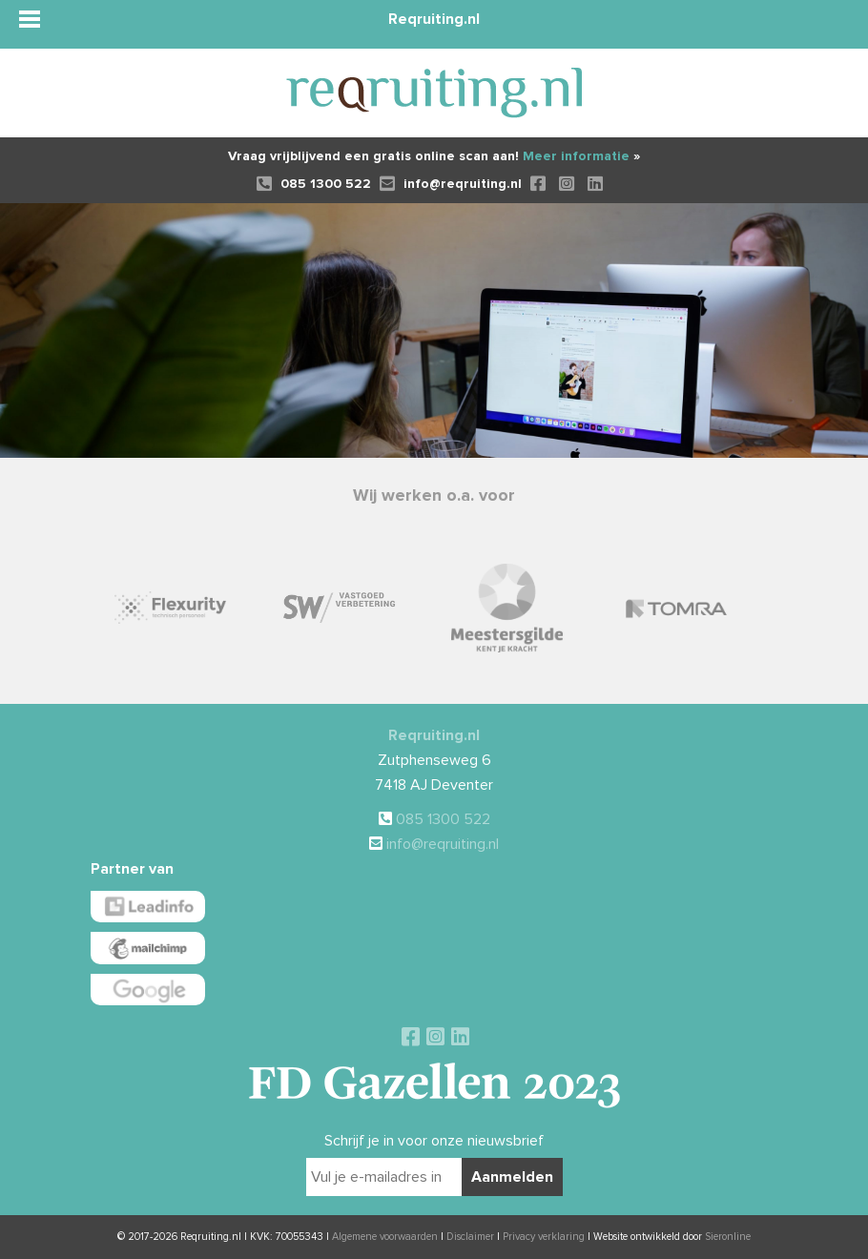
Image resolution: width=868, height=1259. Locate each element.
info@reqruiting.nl (451, 183)
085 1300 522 (314, 183)
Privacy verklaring (544, 1236)
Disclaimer (470, 1236)
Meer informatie (581, 156)
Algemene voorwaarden (385, 1236)
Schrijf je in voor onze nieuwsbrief (434, 1140)
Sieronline (728, 1236)
